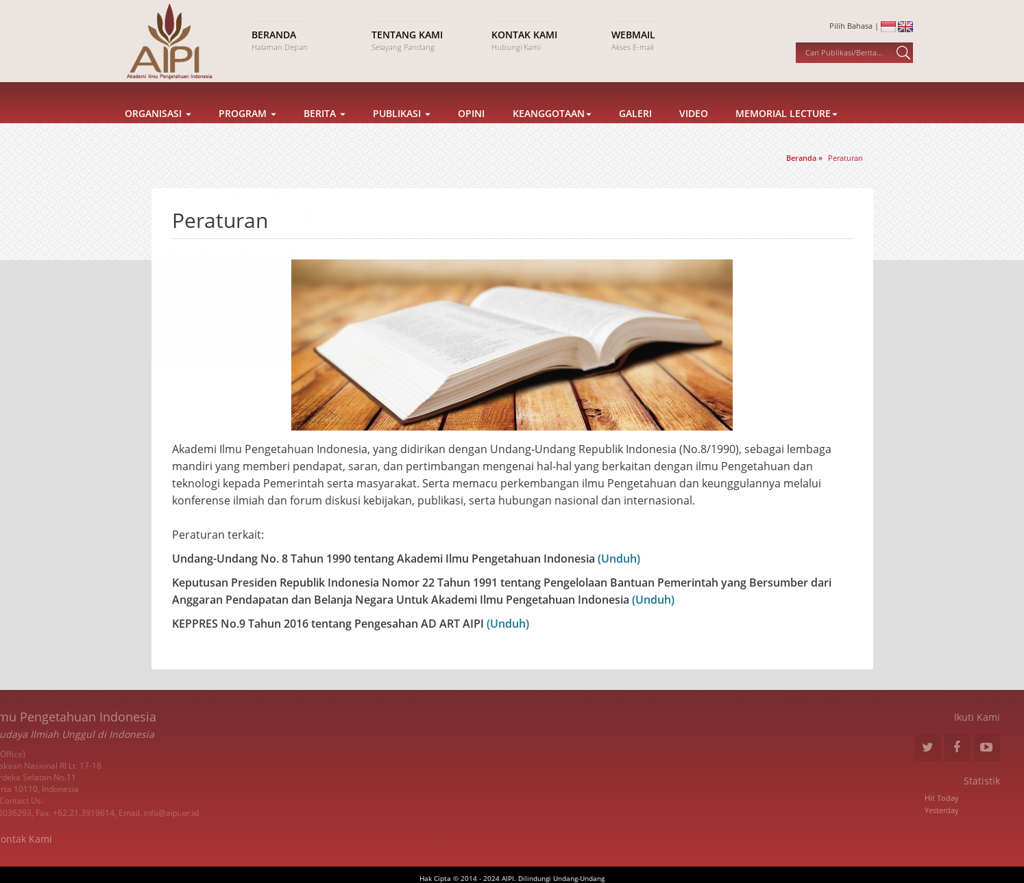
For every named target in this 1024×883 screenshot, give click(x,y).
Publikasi (401, 128)
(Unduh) (617, 558)
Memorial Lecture (786, 128)
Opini (471, 128)
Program (247, 128)
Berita (324, 128)
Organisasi (158, 128)
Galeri (635, 128)
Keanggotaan (552, 128)
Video (693, 128)
